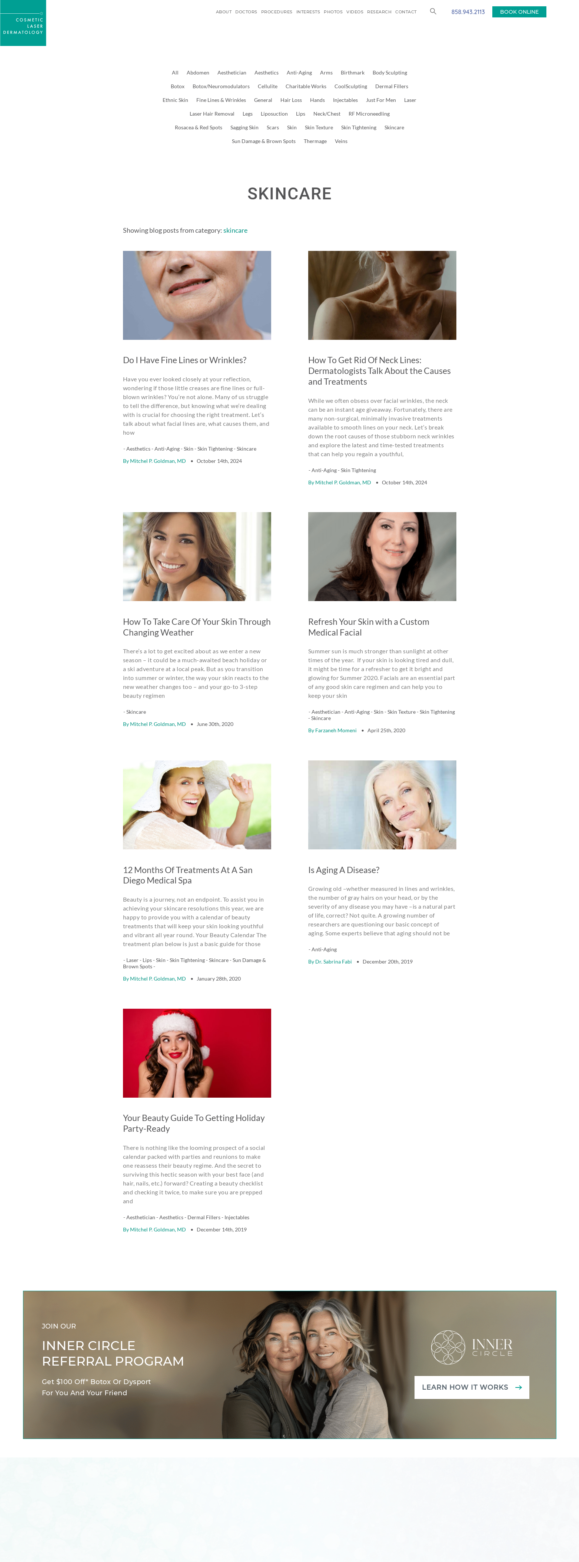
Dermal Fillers (391, 86)
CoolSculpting (351, 86)
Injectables (345, 100)
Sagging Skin (244, 127)
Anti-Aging (299, 72)
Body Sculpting (390, 72)
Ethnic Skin (175, 100)
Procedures (277, 11)
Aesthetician (231, 72)
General (263, 100)
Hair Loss (291, 100)
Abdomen (198, 72)
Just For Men (381, 100)
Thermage (315, 141)
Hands (317, 100)
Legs (248, 113)
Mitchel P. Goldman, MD (158, 442)
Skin (292, 127)
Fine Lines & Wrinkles (221, 100)
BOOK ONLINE (519, 12)
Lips (300, 113)
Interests (308, 11)
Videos (354, 11)
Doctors (246, 11)
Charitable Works (306, 86)
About (224, 11)
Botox (177, 86)
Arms (326, 72)
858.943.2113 (468, 11)
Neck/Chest (326, 113)
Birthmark (353, 72)
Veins (341, 141)
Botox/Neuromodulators (221, 86)
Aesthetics (266, 72)
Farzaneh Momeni (336, 692)
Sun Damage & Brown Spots (264, 141)
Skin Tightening (358, 127)
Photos (333, 11)
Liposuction (274, 113)
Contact (406, 11)
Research (379, 11)
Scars (273, 127)
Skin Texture (319, 127)
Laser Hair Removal (212, 113)
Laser (410, 100)
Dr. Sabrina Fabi (333, 905)
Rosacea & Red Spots (198, 127)
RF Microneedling (369, 113)
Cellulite (267, 86)
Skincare (394, 127)
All (175, 72)
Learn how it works (465, 1311)
